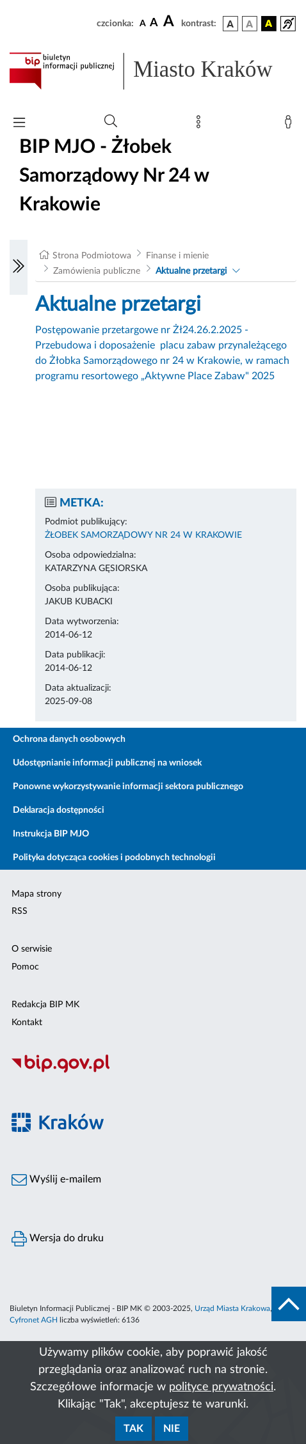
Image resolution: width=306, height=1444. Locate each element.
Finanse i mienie (177, 255)
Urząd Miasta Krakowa (232, 1308)
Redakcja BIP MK (45, 1004)
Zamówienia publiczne (96, 271)
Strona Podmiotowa (91, 255)
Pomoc (25, 966)
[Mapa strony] (201, 124)
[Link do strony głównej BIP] (153, 71)
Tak (133, 1429)
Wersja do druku (58, 1238)
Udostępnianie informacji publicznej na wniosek (107, 762)
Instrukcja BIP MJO (51, 833)
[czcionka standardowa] (143, 23)
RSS (20, 911)
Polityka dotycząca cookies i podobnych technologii (114, 857)
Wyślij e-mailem (56, 1180)
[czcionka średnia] (154, 23)
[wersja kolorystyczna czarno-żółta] (269, 23)
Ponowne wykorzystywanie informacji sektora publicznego (128, 786)
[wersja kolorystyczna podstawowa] (230, 23)
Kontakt (27, 1022)
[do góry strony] (288, 1304)
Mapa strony (36, 894)
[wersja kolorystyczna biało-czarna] (249, 23)
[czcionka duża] (170, 21)
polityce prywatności (221, 1387)
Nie (171, 1429)
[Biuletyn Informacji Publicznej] (153, 1071)
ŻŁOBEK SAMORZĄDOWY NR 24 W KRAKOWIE (143, 535)
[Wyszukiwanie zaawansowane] (110, 121)
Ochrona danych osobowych (69, 739)
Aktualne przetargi (191, 271)
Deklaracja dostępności (58, 810)
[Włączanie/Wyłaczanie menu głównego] (19, 123)
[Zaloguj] (290, 124)
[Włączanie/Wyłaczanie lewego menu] (19, 267)
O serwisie (32, 949)
